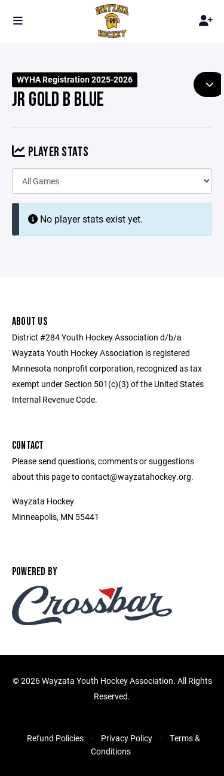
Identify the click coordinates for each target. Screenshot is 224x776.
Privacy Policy (126, 738)
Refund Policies (55, 738)
